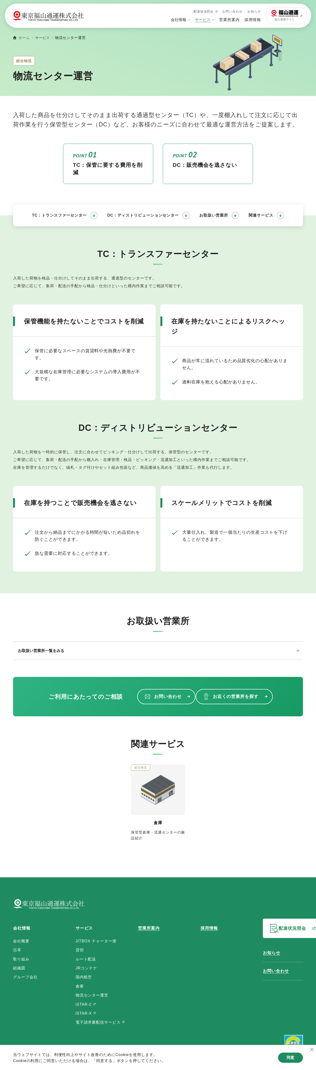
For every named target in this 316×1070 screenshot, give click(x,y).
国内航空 (74, 977)
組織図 (19, 968)
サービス (202, 20)
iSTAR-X (75, 1013)
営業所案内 (229, 20)
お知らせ (254, 11)
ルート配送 (76, 959)
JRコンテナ (77, 968)
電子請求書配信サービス (89, 1022)
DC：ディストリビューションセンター (143, 215)
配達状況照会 (206, 11)
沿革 (17, 950)
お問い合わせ (232, 11)
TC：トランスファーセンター (59, 215)
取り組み (21, 959)
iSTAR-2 (75, 1004)
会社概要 (21, 941)
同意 (289, 1059)
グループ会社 (25, 977)
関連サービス (261, 215)
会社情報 (178, 20)
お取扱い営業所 (213, 215)
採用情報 (252, 20)
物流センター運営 (82, 995)
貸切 (70, 950)
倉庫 (70, 986)
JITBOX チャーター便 (86, 941)
